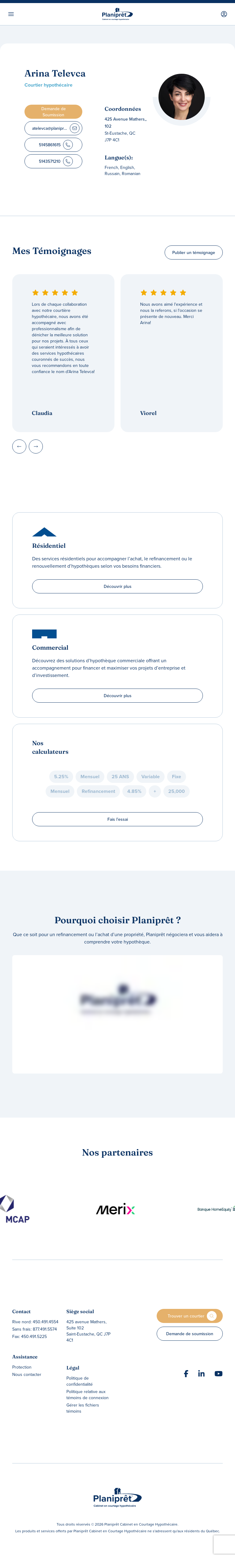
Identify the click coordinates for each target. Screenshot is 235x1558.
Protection (22, 1367)
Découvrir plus (118, 586)
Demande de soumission (189, 1334)
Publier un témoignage (193, 252)
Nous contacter (26, 1374)
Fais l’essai (117, 819)
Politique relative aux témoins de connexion (87, 1394)
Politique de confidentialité (79, 1381)
